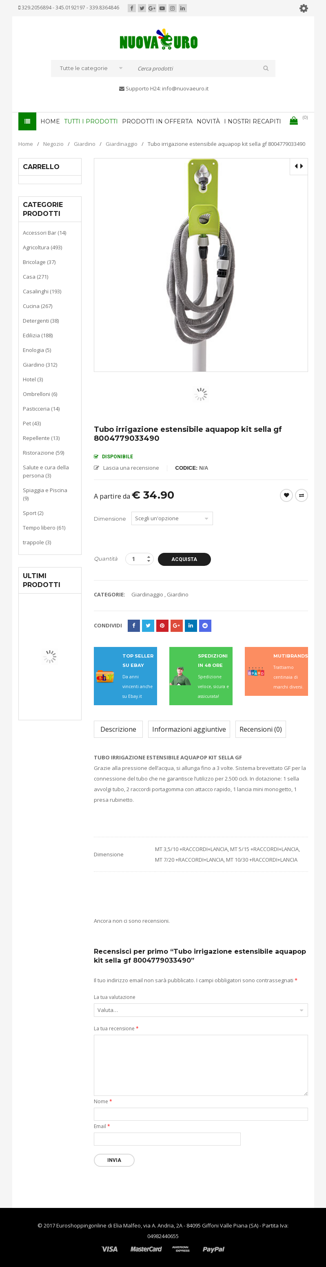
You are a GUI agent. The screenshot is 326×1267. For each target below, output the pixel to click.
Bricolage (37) (39, 262)
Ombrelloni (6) (40, 394)
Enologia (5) (37, 350)
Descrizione (118, 729)
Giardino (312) (40, 364)
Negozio (53, 143)
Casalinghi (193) (42, 291)
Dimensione (110, 518)
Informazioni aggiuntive (189, 729)
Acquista (184, 559)
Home (25, 143)
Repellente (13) (41, 438)
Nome (103, 1101)
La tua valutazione (114, 997)
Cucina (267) (37, 306)
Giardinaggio (121, 143)
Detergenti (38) (41, 320)
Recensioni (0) (261, 729)
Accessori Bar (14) (44, 232)
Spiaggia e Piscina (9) (45, 494)
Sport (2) (33, 513)
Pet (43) (32, 423)
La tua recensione (116, 1028)
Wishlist (286, 495)
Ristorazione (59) (43, 452)
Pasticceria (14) (41, 408)
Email (102, 1126)
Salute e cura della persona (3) (46, 471)
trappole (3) (37, 542)
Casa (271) (35, 276)
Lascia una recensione (131, 467)
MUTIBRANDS (290, 656)
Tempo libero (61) (44, 527)
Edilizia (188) (38, 335)
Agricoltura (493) (42, 247)
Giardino (84, 143)
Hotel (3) (33, 379)
